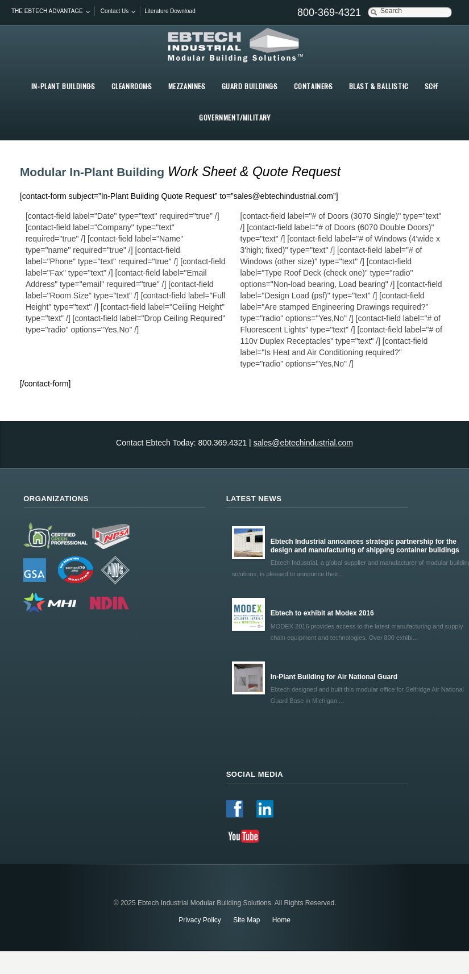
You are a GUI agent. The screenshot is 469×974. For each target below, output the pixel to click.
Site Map (246, 920)
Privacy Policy (200, 920)
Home (281, 920)
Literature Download (170, 11)
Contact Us (114, 11)
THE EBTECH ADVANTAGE (47, 11)
